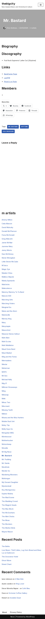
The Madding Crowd (10, 501)
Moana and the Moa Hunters (13, 418)
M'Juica (5, 265)
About (4, 612)
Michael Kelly (7, 379)
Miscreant (5, 406)
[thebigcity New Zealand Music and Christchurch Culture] (17, 5)
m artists (33, 28)
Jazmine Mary (7, 246)
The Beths (6, 546)
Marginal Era (6, 307)
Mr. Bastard (13, 126)
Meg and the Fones (9, 357)
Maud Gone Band (8, 349)
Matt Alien (5, 338)
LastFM (7, 78)
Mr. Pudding (6, 459)
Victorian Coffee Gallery (18, 593)
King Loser (20, 584)
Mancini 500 (6, 296)
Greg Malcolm (7, 239)
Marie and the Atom (9, 311)
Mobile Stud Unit (8, 421)
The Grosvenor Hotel (10, 557)
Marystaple (6, 326)
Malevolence (7, 288)
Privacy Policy (16, 612)
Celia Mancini (7, 224)
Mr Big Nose (6, 452)
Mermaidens (6, 360)
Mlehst (4, 414)
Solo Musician (8, 131)
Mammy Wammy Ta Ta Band (13, 292)
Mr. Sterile (5, 463)
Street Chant (6, 564)
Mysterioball (6, 486)
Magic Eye (6, 269)
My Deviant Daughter (10, 482)
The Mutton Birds (8, 528)
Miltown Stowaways (9, 387)
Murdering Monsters (10, 475)
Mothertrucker (7, 440)
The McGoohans (8, 513)
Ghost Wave (6, 560)
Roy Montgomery (8, 490)
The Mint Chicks (8, 516)
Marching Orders (8, 303)
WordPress (30, 617)
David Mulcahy (7, 227)
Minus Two (6, 402)
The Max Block (7, 509)
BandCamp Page (10, 74)
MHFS (4, 372)
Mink (3, 398)
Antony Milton (7, 220)
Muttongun (6, 478)
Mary (4, 322)
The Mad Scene (8, 497)
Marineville (6, 315)
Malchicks (6, 284)
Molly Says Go (7, 429)
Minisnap (5, 395)
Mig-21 (4, 383)
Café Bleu (26, 588)
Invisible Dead (15, 598)
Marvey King (6, 319)
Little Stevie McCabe (10, 262)
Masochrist (6, 330)
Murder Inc (6, 471)
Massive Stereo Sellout (11, 334)
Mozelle (5, 448)
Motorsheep (6, 444)
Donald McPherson (9, 231)
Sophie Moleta (7, 494)
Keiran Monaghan (8, 258)
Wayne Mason (7, 532)
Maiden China (7, 273)
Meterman (6, 368)
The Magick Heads (9, 505)
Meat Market (7, 353)
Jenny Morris (7, 250)
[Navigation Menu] (40, 5)
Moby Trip (6, 425)
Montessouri (6, 437)
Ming (4, 391)
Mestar (4, 364)
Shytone (24, 126)
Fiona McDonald (8, 235)
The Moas (6, 520)
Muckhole (5, 467)
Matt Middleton (8, 345)
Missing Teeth (7, 410)
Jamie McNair (7, 243)
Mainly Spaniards (8, 281)
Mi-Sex (4, 376)
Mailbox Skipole (8, 277)
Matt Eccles (6, 341)
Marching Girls (7, 300)
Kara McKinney (7, 254)
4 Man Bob (19, 579)
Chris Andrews (11, 28)
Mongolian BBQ (8, 433)
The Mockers (7, 524)
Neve (12, 617)
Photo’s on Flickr (10, 82)
